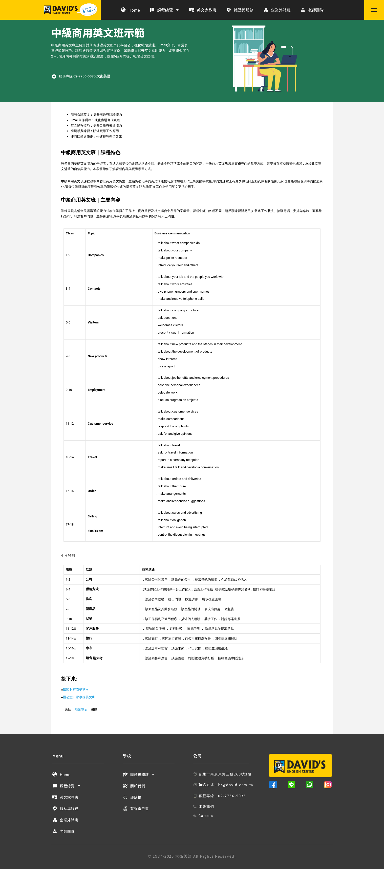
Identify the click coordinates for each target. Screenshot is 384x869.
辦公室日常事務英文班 (79, 697)
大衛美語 (103, 76)
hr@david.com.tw (236, 784)
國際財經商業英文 (76, 690)
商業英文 (81, 709)
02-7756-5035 (84, 76)
